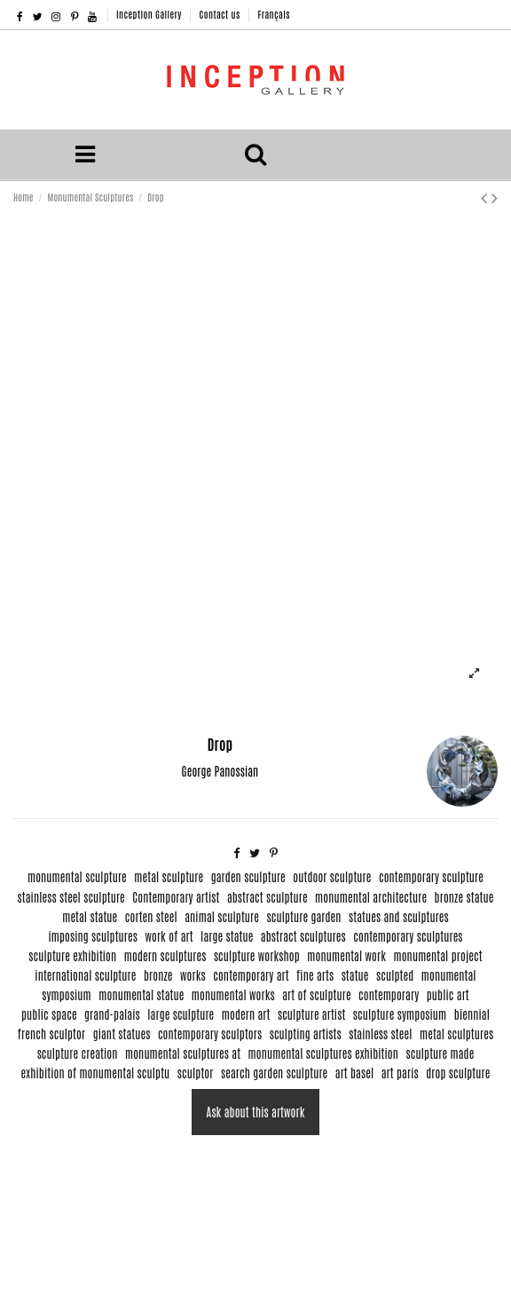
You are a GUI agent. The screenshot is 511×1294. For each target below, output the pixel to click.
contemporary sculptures (407, 935)
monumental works (233, 994)
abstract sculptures (303, 935)
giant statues (122, 1033)
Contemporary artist (175, 896)
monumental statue (141, 994)
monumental (448, 974)
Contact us (221, 14)
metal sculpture (168, 876)
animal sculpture (222, 916)
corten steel (151, 916)
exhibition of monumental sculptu (95, 1072)
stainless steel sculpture (71, 896)
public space (49, 1014)
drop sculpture (458, 1072)
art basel (354, 1072)
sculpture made (440, 1053)
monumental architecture (371, 896)
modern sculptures (165, 955)
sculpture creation (77, 1053)
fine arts (315, 974)
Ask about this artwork (256, 1111)
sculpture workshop (257, 955)
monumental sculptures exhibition (323, 1053)
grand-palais (112, 1014)
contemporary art (250, 974)
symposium (66, 994)
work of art (169, 935)
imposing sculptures (93, 935)
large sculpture (180, 1014)
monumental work (346, 955)
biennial (472, 1014)
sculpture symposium (400, 1014)
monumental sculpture (77, 876)
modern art (246, 1014)
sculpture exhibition (72, 955)
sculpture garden (303, 916)
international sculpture (85, 974)
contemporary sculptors (210, 1033)
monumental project (437, 955)
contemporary (388, 994)
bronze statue (464, 896)
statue (355, 974)
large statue (226, 935)
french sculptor (51, 1033)
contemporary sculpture (431, 876)
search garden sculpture (274, 1072)
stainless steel (380, 1033)
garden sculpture (248, 876)
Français (273, 14)
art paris (400, 1072)
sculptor (195, 1072)
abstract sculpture (267, 896)
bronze (158, 974)
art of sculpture (316, 994)
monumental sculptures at (182, 1053)
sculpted (394, 974)
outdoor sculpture (332, 876)
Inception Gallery (150, 14)
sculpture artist (311, 1014)
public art (448, 994)
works (193, 974)
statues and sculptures (399, 916)
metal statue (89, 916)
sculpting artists (306, 1033)
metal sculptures (456, 1033)
